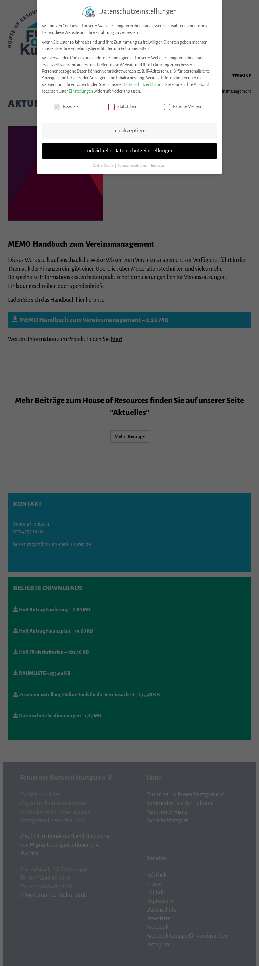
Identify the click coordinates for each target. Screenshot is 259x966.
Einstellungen (81, 87)
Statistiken (122, 103)
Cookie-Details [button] (103, 162)
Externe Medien (182, 103)
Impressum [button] (158, 162)
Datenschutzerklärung (144, 81)
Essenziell (67, 103)
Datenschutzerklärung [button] (132, 162)
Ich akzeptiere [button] (129, 127)
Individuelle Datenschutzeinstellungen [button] (129, 147)
